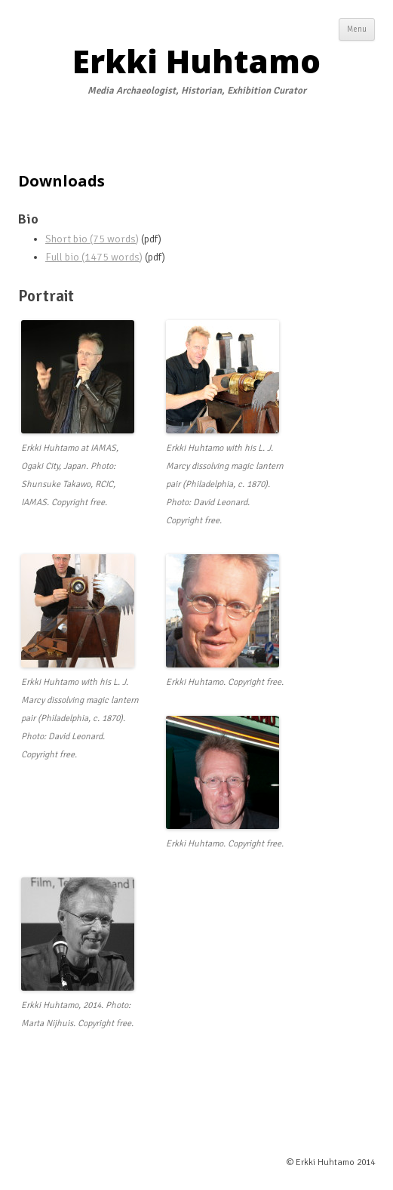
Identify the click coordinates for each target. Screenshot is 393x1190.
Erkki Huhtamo (196, 61)
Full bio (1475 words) (94, 257)
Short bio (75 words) (92, 239)
